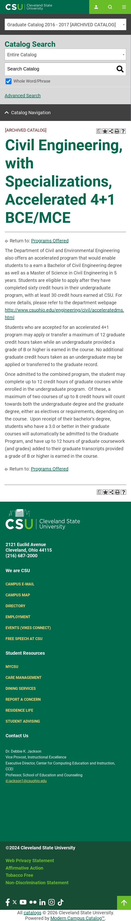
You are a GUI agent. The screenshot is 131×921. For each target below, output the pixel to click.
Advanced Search (23, 95)
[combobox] (65, 24)
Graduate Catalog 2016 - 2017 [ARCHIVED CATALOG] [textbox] (61, 24)
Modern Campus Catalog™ (77, 918)
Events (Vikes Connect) (28, 628)
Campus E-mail (20, 584)
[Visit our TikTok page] (60, 902)
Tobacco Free (19, 875)
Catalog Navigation (31, 112)
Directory (15, 606)
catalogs (32, 912)
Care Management (24, 677)
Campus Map (18, 595)
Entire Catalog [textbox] (21, 54)
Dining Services (21, 688)
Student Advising (23, 721)
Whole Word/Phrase (31, 81)
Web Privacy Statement (30, 860)
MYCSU (12, 666)
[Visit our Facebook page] (8, 902)
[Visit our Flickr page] (32, 902)
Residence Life (19, 710)
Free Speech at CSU (24, 639)
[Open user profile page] (96, 7)
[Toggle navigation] (124, 7)
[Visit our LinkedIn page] (42, 902)
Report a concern (23, 699)
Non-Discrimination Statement (37, 882)
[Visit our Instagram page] (51, 902)
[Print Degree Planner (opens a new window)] (99, 131)
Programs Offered (50, 241)
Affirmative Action (24, 868)
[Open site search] (110, 7)
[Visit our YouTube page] (23, 902)
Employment (18, 617)
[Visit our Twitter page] (15, 902)
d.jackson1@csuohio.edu (26, 781)
